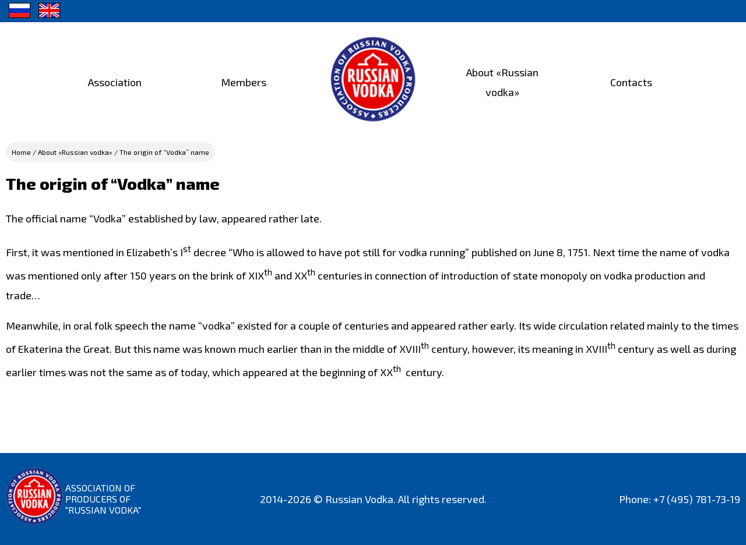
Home (21, 152)
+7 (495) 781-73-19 (696, 499)
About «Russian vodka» (75, 152)
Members (243, 82)
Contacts (631, 82)
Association (115, 82)
